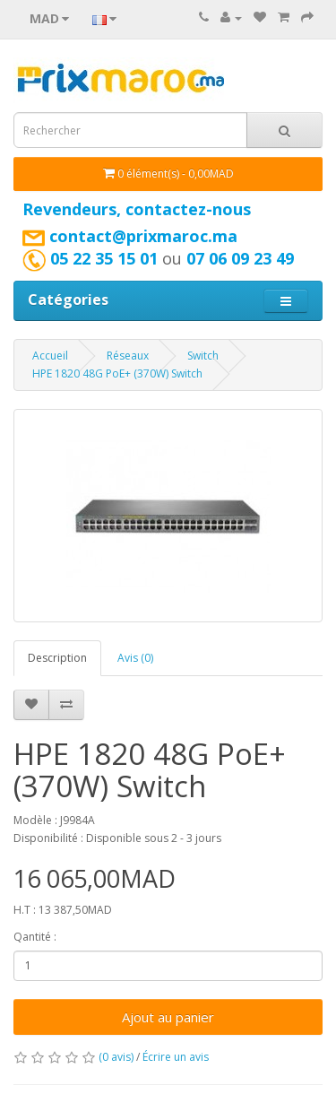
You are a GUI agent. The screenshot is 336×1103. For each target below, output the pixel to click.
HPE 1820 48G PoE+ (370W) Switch (117, 373)
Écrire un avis (175, 1056)
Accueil (50, 355)
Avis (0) (135, 657)
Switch (203, 355)
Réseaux (128, 355)
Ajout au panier (168, 1017)
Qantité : (34, 936)
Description (57, 657)
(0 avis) (116, 1056)
